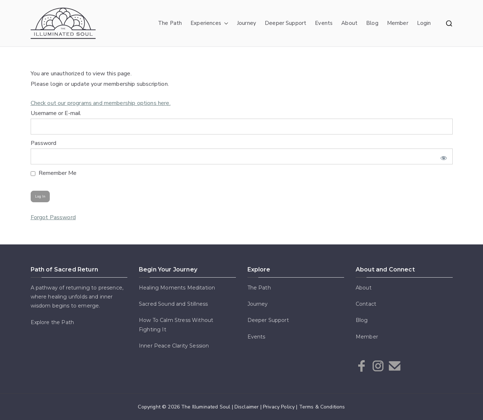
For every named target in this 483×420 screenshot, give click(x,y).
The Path (170, 23)
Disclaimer (246, 406)
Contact (366, 304)
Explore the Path (52, 322)
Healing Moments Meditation (177, 287)
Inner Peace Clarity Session (174, 345)
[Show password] (442, 156)
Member (397, 23)
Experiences (209, 23)
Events (324, 23)
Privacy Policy (279, 406)
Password (43, 143)
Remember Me (53, 173)
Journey (246, 23)
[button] (224, 23)
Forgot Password (53, 217)
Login (424, 23)
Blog (372, 23)
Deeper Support (285, 23)
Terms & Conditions (322, 406)
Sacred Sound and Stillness (173, 304)
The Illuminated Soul (205, 406)
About (349, 23)
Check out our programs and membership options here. (101, 103)
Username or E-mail (56, 113)
